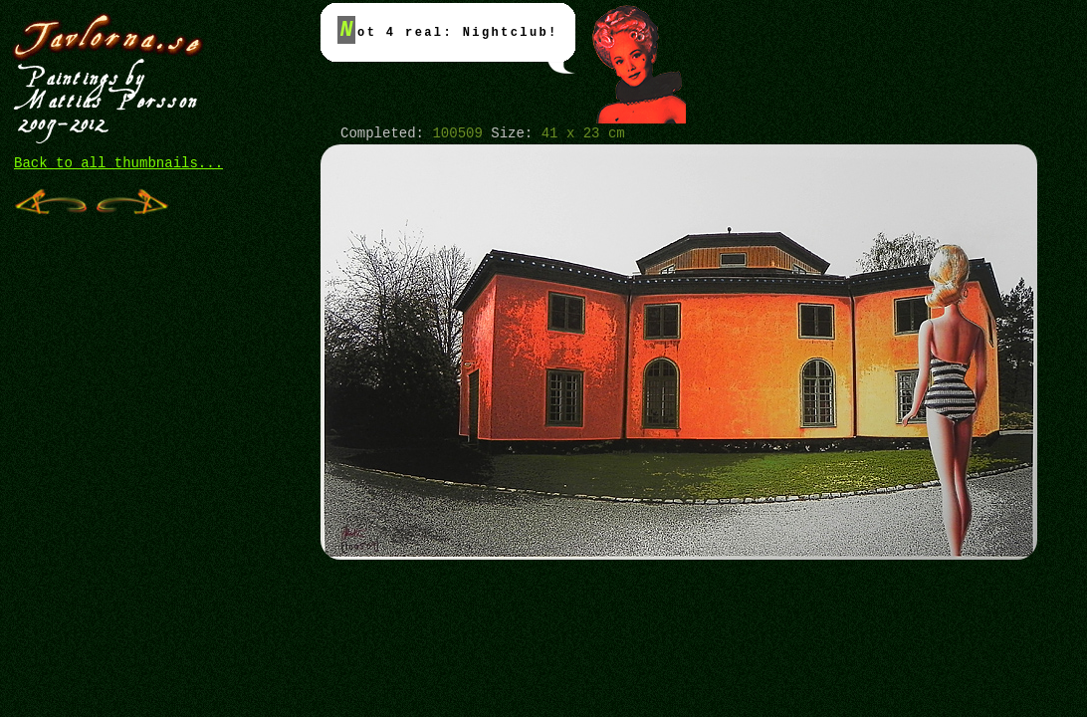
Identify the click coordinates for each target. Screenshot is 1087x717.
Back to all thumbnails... (118, 163)
